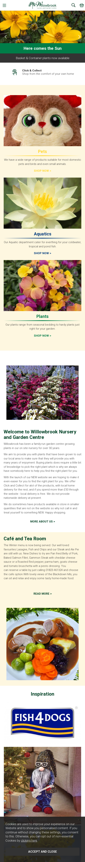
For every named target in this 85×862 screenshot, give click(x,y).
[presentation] (6, 37)
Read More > (43, 593)
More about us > (42, 521)
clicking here (29, 840)
